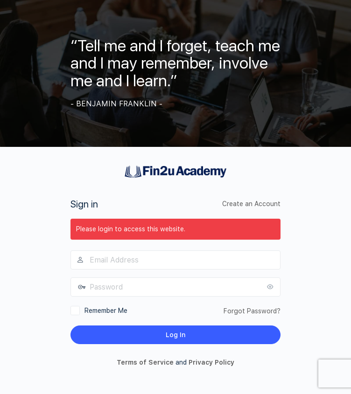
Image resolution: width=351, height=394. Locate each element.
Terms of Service (145, 362)
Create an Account (251, 203)
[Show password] (271, 286)
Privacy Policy (211, 362)
